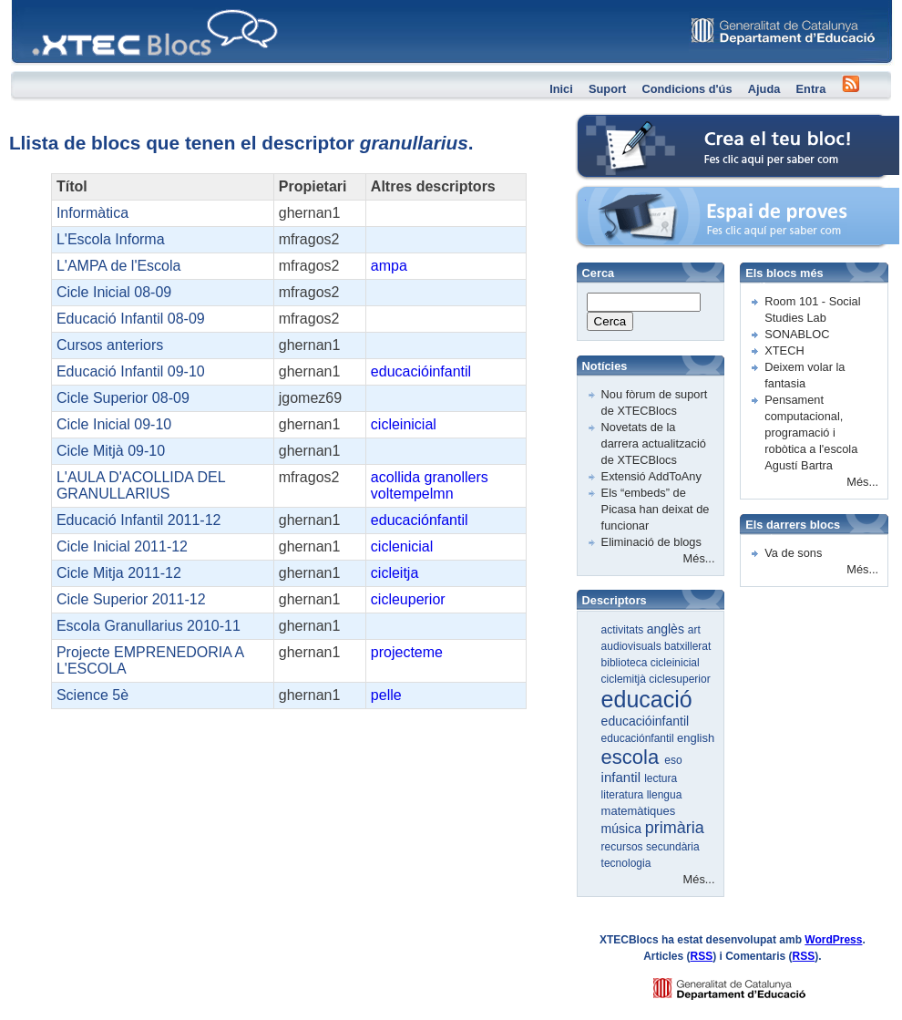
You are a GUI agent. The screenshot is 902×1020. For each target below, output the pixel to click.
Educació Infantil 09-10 (130, 371)
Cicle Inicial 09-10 (113, 424)
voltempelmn (412, 493)
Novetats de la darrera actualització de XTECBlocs (653, 443)
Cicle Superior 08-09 (123, 398)
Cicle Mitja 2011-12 (118, 573)
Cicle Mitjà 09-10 (110, 450)
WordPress (833, 939)
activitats (624, 629)
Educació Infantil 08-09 (130, 318)
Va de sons (793, 553)
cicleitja (394, 573)
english (695, 738)
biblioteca (626, 662)
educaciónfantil (419, 520)
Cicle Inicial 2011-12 (122, 546)
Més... (699, 558)
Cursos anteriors (109, 345)
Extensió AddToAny (651, 476)
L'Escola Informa (110, 239)
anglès (667, 629)
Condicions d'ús (686, 89)
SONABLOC (796, 334)
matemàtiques (638, 811)
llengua (664, 794)
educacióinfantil (421, 371)
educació (646, 699)
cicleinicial (403, 424)
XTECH (784, 350)
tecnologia (626, 863)
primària (674, 828)
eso (673, 760)
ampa (389, 265)
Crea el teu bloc (618, 123)
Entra (811, 89)
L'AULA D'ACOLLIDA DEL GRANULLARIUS (140, 485)
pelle (386, 695)
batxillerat (687, 646)
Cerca (610, 321)
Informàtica (92, 213)
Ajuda (764, 89)
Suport (607, 89)
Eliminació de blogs (651, 542)
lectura (660, 778)
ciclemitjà (625, 679)
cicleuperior (408, 599)
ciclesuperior (679, 679)
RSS (702, 956)
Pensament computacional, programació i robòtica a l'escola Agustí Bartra (810, 432)
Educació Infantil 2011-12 (138, 520)
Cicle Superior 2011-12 (131, 599)
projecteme (407, 652)
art (694, 629)
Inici (561, 89)
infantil (623, 777)
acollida (395, 477)
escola (633, 757)
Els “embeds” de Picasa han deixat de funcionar (655, 509)
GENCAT (746, 984)
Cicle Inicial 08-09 (113, 292)
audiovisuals (632, 646)
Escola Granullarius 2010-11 (148, 626)
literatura (624, 794)
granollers (456, 477)
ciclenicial (402, 546)
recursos (623, 846)
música (623, 828)
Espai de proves (618, 196)
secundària (673, 846)
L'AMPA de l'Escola (118, 265)
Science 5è (92, 695)
